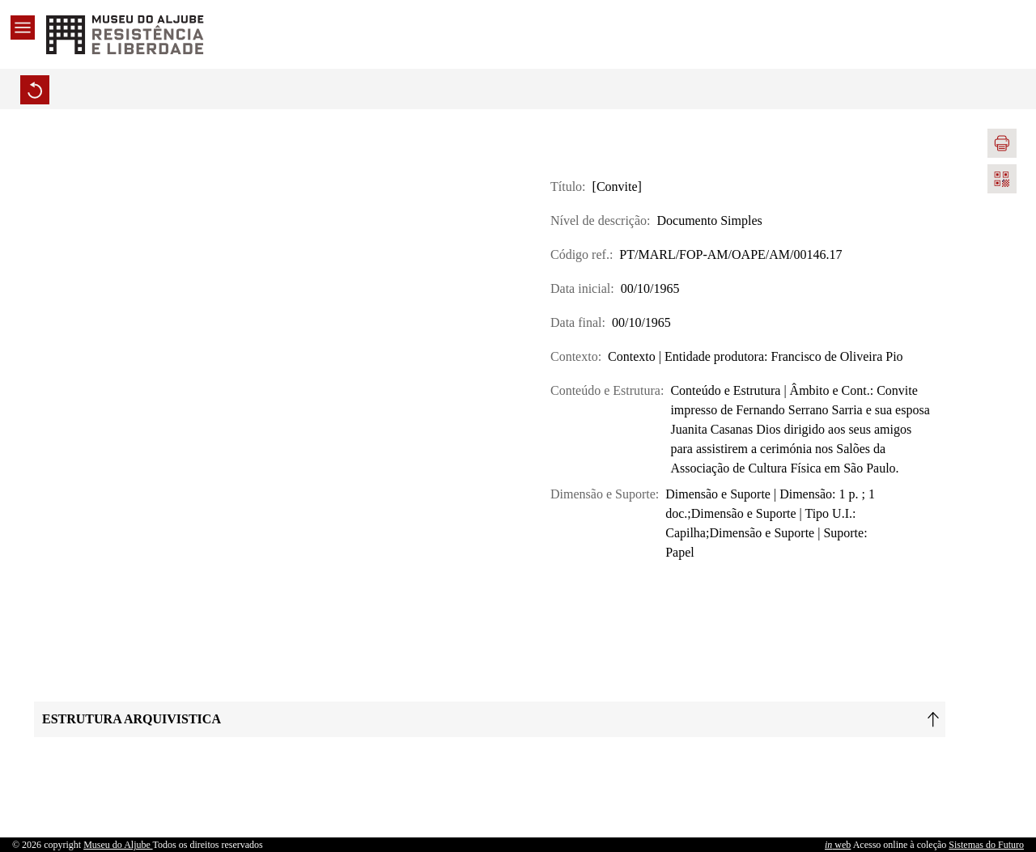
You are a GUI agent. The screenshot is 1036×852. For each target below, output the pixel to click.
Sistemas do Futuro (986, 844)
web (838, 844)
